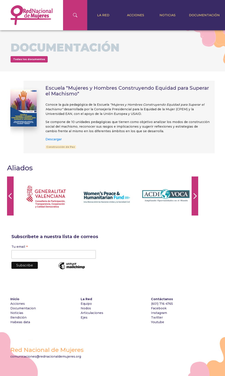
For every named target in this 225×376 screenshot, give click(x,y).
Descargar (53, 139)
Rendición (18, 317)
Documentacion (23, 308)
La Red (103, 15)
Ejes (84, 317)
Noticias (168, 15)
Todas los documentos (29, 59)
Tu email (19, 247)
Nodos (86, 308)
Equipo (86, 304)
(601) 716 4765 (162, 304)
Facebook (159, 308)
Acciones (135, 15)
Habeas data (20, 322)
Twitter (157, 317)
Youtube (157, 322)
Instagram (159, 313)
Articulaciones (92, 313)
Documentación (204, 15)
